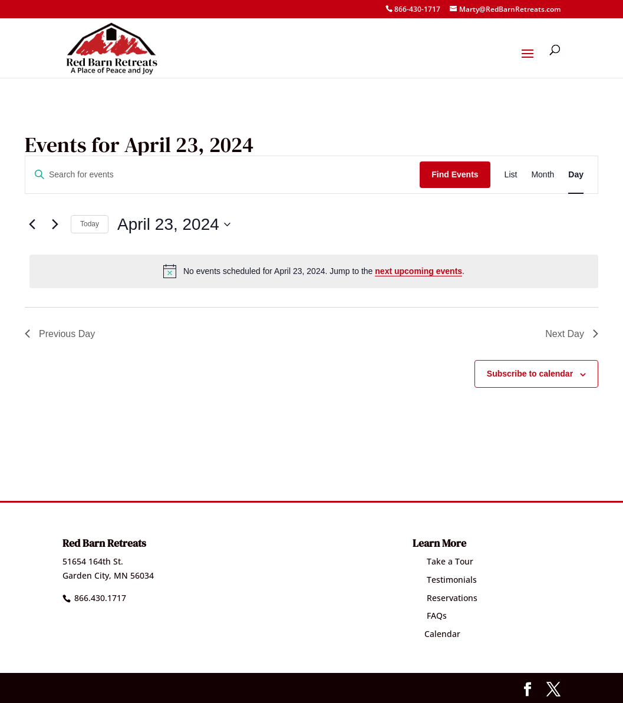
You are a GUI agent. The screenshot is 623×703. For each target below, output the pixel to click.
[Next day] (55, 224)
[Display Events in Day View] (576, 174)
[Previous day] (32, 224)
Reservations (445, 597)
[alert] (313, 271)
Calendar (436, 633)
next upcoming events (418, 271)
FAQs (430, 615)
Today (89, 224)
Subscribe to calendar (530, 373)
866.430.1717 (100, 597)
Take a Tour (443, 561)
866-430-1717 (417, 9)
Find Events (454, 174)
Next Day (571, 334)
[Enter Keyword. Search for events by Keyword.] (222, 174)
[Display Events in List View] (511, 174)
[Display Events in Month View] (542, 174)
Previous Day (60, 334)
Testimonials (445, 579)
